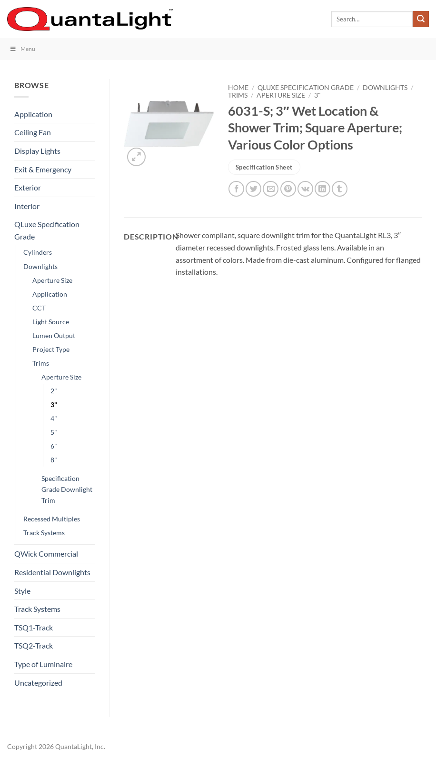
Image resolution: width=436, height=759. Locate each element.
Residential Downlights (52, 572)
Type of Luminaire (43, 664)
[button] (136, 157)
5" (53, 432)
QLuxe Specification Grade (46, 230)
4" (53, 418)
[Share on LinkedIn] (322, 189)
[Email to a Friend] (270, 189)
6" (53, 446)
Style (22, 590)
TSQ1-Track (33, 627)
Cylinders (37, 252)
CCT (39, 308)
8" (53, 460)
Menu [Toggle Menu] (22, 48)
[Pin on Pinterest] (288, 189)
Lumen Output (53, 335)
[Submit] (421, 19)
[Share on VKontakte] (305, 189)
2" (53, 391)
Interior (27, 205)
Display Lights (37, 150)
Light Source (50, 322)
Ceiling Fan (32, 132)
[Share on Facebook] (236, 189)
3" (53, 404)
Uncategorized (38, 682)
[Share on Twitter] (253, 189)
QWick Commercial (46, 553)
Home (238, 87)
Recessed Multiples (51, 519)
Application (33, 114)
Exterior (27, 187)
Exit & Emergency (42, 169)
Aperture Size (52, 280)
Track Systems (44, 533)
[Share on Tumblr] (339, 189)
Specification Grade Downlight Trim (66, 489)
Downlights (40, 266)
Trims (40, 363)
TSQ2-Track (33, 645)
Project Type (50, 349)
